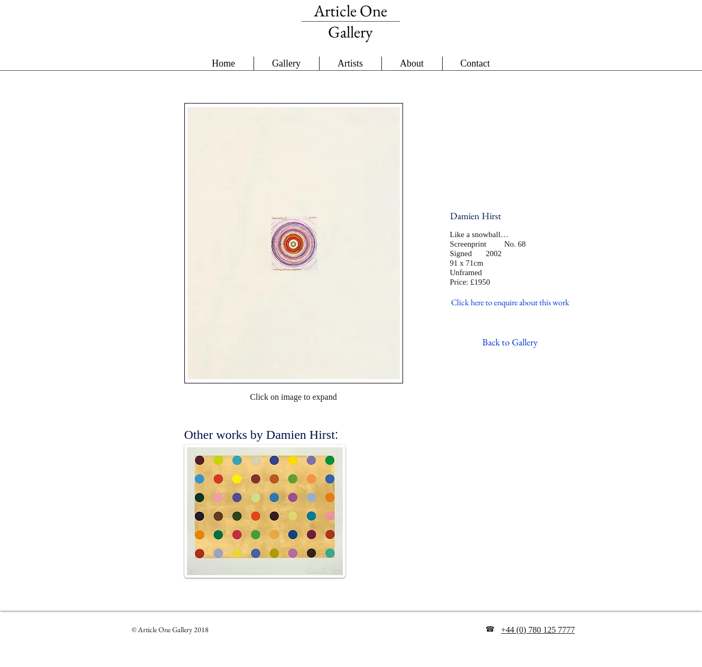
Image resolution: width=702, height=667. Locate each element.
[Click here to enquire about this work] (510, 302)
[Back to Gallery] (510, 341)
